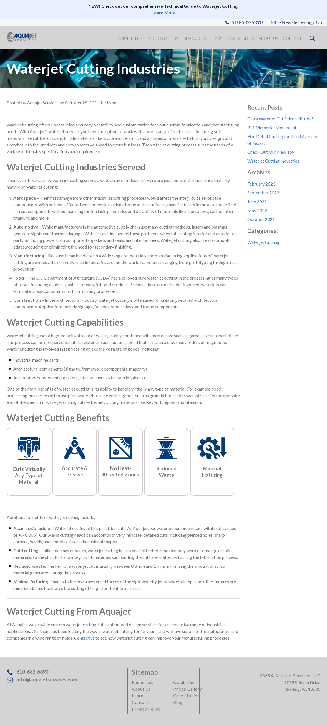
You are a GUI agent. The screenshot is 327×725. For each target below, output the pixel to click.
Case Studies (186, 695)
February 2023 (261, 183)
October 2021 (261, 219)
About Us (141, 689)
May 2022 (257, 210)
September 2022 (263, 192)
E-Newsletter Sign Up (300, 22)
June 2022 (257, 201)
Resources (143, 682)
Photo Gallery (187, 689)
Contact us (84, 637)
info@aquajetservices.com (47, 679)
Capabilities (185, 682)
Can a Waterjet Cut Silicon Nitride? (280, 118)
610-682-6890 (247, 22)
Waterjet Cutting (263, 242)
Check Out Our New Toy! (271, 151)
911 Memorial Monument (271, 127)
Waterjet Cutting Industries (273, 160)
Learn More (164, 12)
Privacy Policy (146, 709)
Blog (178, 702)
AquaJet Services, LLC (297, 675)
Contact (140, 702)
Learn (138, 695)
